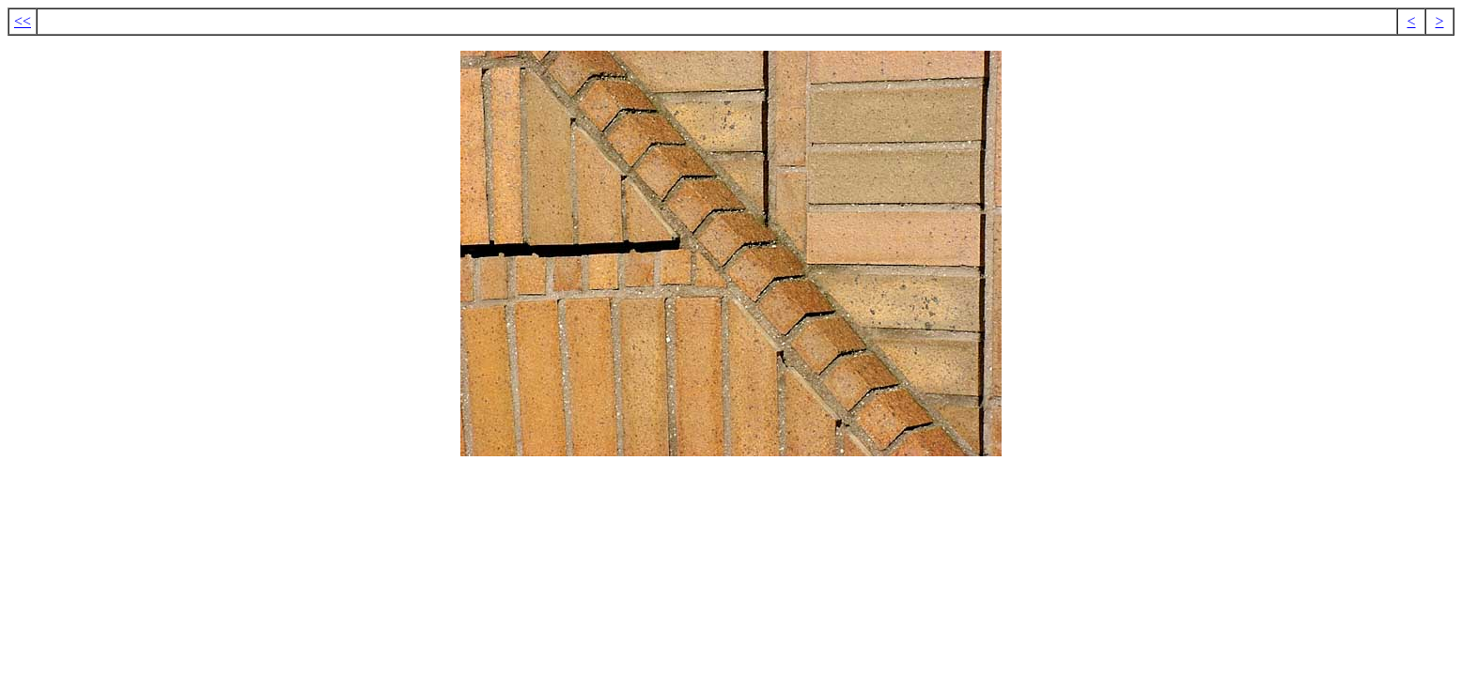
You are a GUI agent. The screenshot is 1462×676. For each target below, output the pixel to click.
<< (22, 21)
